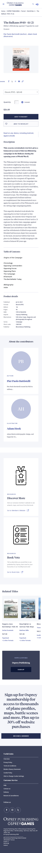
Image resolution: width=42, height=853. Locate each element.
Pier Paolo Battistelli (18, 381)
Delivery (6, 792)
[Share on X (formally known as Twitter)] (12, 81)
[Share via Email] (19, 81)
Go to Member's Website (16, 510)
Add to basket (21, 117)
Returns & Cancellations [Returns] (11, 796)
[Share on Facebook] (8, 81)
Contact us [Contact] (7, 789)
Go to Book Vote (13, 572)
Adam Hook (14, 428)
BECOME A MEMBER (21, 736)
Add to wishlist (21, 124)
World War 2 (31, 11)
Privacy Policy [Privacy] (8, 762)
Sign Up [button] (21, 669)
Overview (7, 759)
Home (3, 11)
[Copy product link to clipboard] (22, 81)
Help (5, 785)
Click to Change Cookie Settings (14, 776)
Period (23, 11)
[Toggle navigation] (3, 4)
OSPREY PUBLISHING (13, 11)
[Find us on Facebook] (6, 810)
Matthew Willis (24, 630)
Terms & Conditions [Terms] (10, 766)
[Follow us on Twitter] (18, 810)
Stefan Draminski (7, 630)
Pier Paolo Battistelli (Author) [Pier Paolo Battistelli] (15, 34)
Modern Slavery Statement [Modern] (12, 769)
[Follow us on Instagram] (12, 810)
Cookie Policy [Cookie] (8, 773)
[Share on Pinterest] (15, 81)
